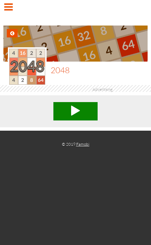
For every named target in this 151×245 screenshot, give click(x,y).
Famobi (82, 144)
